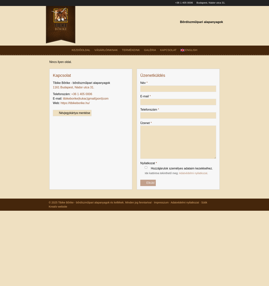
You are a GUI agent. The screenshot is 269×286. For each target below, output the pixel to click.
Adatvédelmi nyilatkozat (196, 169)
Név (144, 78)
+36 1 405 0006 (181, 2)
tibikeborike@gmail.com (79, 94)
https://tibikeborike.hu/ (77, 99)
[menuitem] (83, 50)
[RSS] (220, 29)
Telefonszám (150, 105)
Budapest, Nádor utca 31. (210, 2)
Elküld (148, 179)
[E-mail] (194, 29)
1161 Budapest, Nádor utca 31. (74, 83)
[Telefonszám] (201, 29)
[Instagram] (214, 29)
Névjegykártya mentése (73, 108)
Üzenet (146, 119)
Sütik (209, 194)
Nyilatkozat (149, 159)
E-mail (145, 92)
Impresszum (165, 194)
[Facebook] (207, 29)
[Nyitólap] (82, 24)
